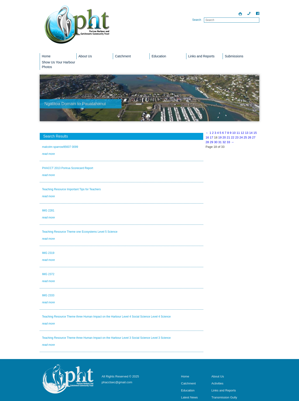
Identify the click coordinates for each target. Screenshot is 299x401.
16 (207, 137)
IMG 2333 (48, 295)
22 (232, 137)
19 (219, 137)
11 (238, 133)
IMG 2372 (48, 274)
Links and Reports (201, 56)
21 (228, 137)
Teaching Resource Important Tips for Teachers (71, 189)
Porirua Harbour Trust (77, 27)
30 (215, 142)
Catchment (123, 56)
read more (48, 154)
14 (251, 133)
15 (255, 133)
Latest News (189, 397)
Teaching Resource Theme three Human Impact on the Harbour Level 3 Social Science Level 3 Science (106, 337)
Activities (217, 383)
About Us (85, 56)
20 (224, 137)
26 (249, 137)
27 (253, 137)
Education (159, 56)
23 (236, 137)
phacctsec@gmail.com (117, 382)
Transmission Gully (224, 397)
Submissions (234, 56)
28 (207, 142)
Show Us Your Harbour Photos (58, 64)
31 (219, 142)
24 (241, 137)
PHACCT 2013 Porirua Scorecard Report (67, 168)
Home (46, 56)
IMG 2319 (48, 253)
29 (211, 142)
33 (228, 142)
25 (245, 137)
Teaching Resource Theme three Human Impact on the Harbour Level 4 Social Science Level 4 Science (106, 316)
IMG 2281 (48, 210)
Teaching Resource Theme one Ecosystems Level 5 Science (79, 231)
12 (242, 133)
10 (233, 133)
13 (246, 133)
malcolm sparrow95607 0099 (60, 147)
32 (224, 142)
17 (211, 137)
